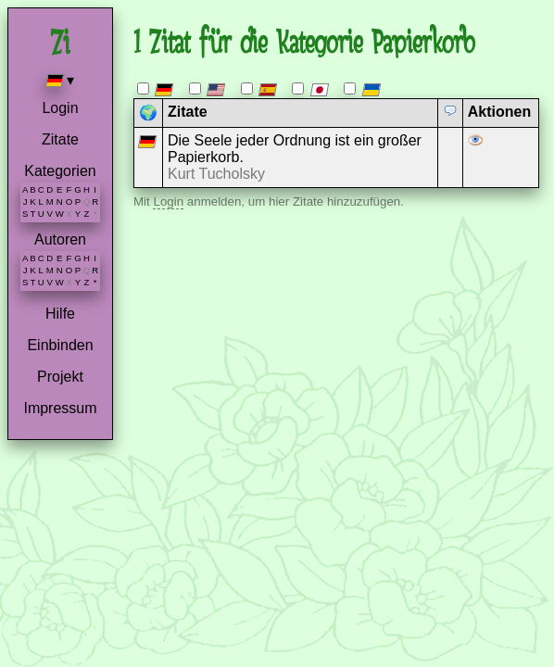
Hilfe (60, 313)
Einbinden (60, 345)
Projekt (60, 376)
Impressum (59, 408)
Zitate (60, 139)
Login (60, 108)
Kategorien (59, 171)
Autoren (60, 239)
